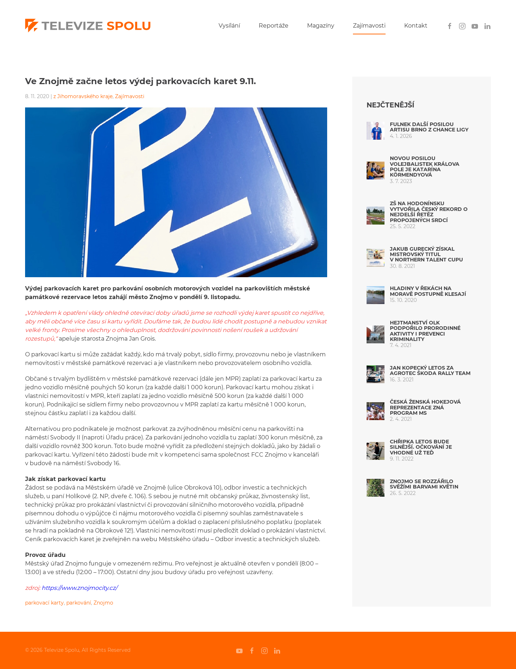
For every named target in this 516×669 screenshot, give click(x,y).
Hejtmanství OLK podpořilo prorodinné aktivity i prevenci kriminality (425, 330)
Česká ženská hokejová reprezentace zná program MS (425, 407)
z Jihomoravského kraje (83, 96)
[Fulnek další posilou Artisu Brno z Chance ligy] (375, 130)
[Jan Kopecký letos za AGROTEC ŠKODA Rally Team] (375, 373)
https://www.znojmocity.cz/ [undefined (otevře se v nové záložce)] (78, 587)
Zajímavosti (369, 25)
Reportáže (273, 25)
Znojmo (103, 603)
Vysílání (229, 25)
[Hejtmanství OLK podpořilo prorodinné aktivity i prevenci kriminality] (375, 334)
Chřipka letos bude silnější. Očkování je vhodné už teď (421, 447)
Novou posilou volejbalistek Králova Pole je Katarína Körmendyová (424, 166)
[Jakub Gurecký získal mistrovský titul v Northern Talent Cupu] (375, 257)
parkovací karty (44, 603)
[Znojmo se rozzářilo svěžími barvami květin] (375, 487)
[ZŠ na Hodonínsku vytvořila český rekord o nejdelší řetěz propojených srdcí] (375, 215)
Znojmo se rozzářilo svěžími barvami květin (424, 484)
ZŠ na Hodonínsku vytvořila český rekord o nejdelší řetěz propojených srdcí (429, 211)
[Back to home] (87, 25)
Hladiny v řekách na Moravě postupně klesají (428, 291)
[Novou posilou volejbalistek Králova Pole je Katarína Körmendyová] (375, 170)
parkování (78, 603)
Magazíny (320, 25)
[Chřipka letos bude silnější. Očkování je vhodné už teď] (375, 450)
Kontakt (415, 25)
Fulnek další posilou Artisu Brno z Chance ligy (429, 127)
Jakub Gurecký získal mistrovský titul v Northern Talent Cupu (426, 254)
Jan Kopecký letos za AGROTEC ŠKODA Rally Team (430, 370)
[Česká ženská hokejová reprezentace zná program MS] (375, 410)
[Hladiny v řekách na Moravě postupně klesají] (375, 294)
